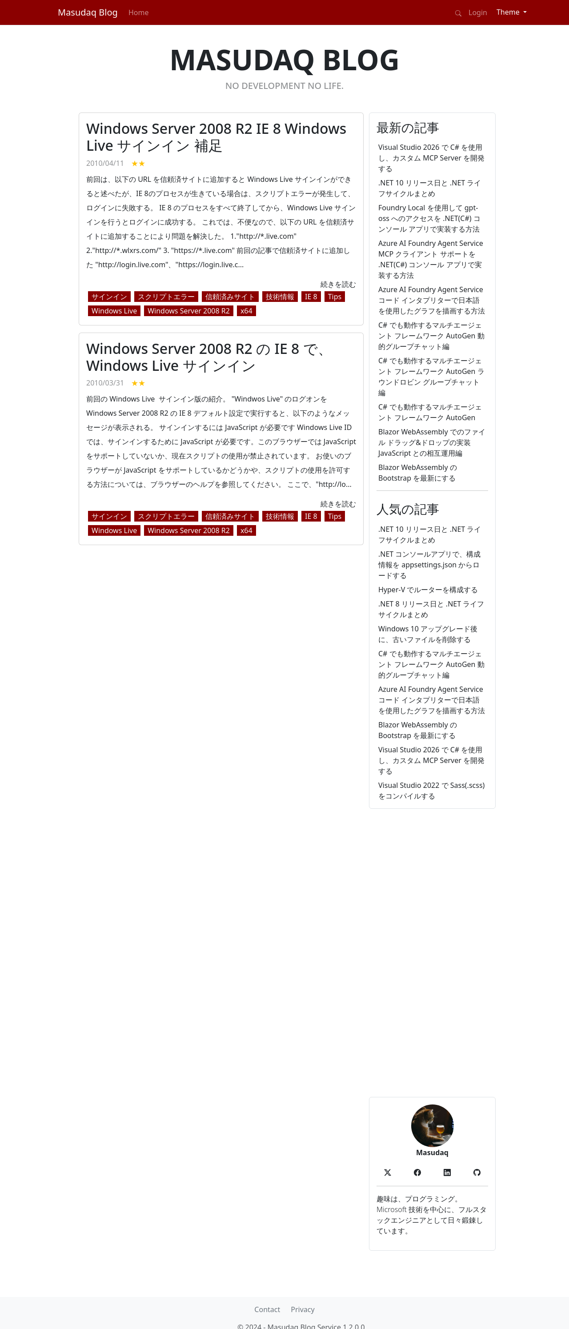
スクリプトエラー (166, 296)
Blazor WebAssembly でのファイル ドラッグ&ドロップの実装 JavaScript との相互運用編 (431, 442)
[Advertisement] (432, 952)
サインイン (109, 296)
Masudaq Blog (88, 12)
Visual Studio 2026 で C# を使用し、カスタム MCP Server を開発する (431, 157)
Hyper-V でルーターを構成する (428, 589)
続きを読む (338, 284)
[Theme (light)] (512, 12)
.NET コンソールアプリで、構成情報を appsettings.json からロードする (429, 564)
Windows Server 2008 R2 (189, 311)
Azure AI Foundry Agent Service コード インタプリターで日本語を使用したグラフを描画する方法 (431, 300)
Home (138, 12)
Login (478, 12)
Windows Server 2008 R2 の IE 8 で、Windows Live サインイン (209, 357)
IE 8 (311, 296)
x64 (246, 311)
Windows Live (114, 311)
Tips (335, 296)
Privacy (302, 1309)
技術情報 (280, 296)
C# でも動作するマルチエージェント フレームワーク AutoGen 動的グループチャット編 (431, 335)
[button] (387, 1172)
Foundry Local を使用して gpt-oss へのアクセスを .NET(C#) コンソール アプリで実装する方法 (429, 218)
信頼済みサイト (230, 296)
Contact (267, 1309)
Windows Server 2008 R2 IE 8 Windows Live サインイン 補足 (216, 137)
